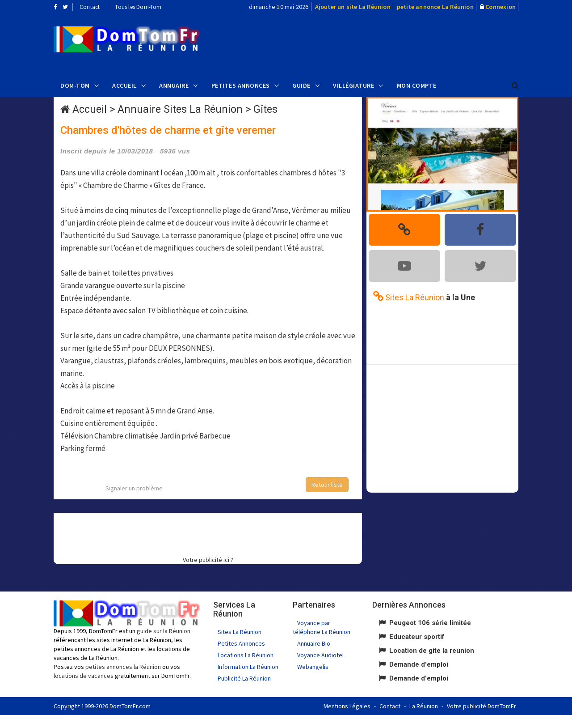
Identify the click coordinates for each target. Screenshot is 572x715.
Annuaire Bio (313, 643)
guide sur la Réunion (163, 631)
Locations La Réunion (245, 655)
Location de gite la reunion (431, 651)
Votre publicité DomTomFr (481, 706)
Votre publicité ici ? (208, 560)
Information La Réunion (248, 667)
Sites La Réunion (239, 632)
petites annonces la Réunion (123, 667)
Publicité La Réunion (244, 678)
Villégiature (353, 85)
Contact (90, 7)
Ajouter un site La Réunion (353, 7)
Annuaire (174, 85)
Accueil (124, 85)
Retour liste (327, 485)
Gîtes (265, 109)
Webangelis (312, 667)
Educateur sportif (417, 637)
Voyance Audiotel (320, 655)
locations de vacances (84, 676)
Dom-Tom (75, 85)
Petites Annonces (240, 85)
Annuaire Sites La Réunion (180, 109)
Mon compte (417, 85)
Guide (301, 85)
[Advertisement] (375, 43)
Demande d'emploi (418, 664)
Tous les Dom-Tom (138, 7)
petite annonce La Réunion (435, 7)
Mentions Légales (347, 706)
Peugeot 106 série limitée (430, 623)
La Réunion (423, 706)
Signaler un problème (134, 488)
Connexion (500, 7)
